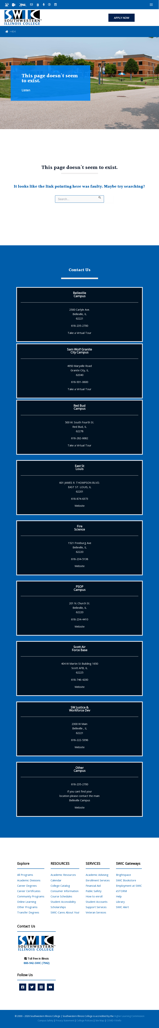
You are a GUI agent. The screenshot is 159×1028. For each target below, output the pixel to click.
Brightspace (123, 875)
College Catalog (60, 885)
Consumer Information (64, 891)
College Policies (84, 1020)
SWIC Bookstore (126, 880)
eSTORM (121, 891)
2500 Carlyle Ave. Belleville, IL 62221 (79, 314)
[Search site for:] (79, 199)
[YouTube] (50, 987)
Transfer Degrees (28, 912)
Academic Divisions (28, 880)
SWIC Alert (122, 907)
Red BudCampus (79, 407)
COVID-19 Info (114, 1020)
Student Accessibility (63, 901)
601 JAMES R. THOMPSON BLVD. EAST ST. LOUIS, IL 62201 (79, 487)
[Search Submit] (99, 197)
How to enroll (94, 896)
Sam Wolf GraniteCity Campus (79, 350)
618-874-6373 (79, 498)
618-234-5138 (79, 559)
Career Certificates (28, 891)
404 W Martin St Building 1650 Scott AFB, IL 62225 (79, 668)
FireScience (79, 527)
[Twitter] (31, 987)
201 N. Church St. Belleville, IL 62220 (79, 607)
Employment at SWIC (129, 885)
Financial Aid (93, 885)
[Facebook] (22, 987)
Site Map (99, 1020)
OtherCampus (80, 769)
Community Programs (30, 896)
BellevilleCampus (79, 294)
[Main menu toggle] (151, 4)
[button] (121, 18)
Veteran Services (96, 912)
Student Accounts (96, 901)
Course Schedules (61, 896)
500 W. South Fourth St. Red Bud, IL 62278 (79, 426)
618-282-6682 (79, 438)
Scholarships (58, 907)
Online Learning (26, 901)
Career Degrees (27, 885)
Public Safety (93, 891)
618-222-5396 (79, 740)
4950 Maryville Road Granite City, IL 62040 (79, 370)
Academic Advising (97, 875)
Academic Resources (63, 875)
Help (119, 896)
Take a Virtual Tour (79, 333)
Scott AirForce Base (79, 648)
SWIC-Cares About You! (65, 912)
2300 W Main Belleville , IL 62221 (79, 728)
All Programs (25, 875)
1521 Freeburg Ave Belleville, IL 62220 (79, 547)
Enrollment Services (98, 880)
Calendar (56, 880)
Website (80, 505)
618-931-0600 (79, 382)
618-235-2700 (79, 325)
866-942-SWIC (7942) (36, 963)
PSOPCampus (80, 588)
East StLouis (79, 467)
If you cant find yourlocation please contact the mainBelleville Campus (79, 795)
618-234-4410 (79, 619)
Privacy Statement (65, 1020)
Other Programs (27, 907)
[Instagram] (41, 987)
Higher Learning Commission (129, 1016)
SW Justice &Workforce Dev (79, 708)
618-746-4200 (79, 679)
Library (120, 901)
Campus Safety (46, 1020)
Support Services (96, 907)
